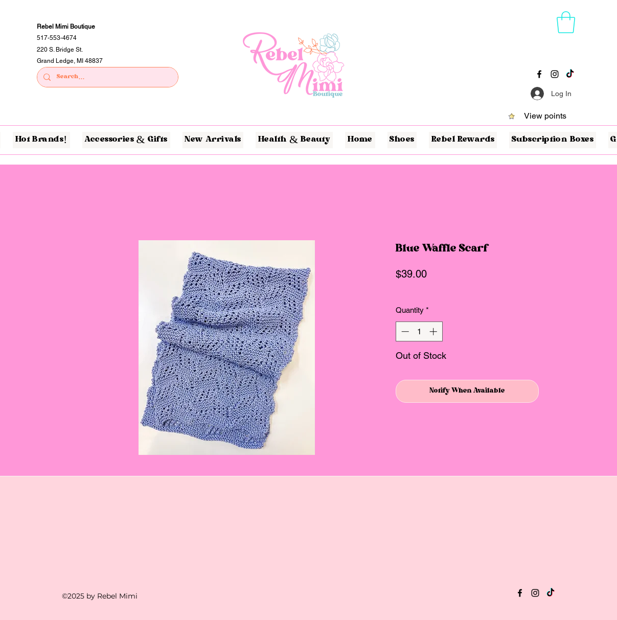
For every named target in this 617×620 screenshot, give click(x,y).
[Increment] (434, 331)
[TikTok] (570, 74)
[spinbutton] (418, 331)
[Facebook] (539, 74)
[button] (566, 22)
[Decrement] (404, 331)
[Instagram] (555, 74)
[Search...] (106, 77)
